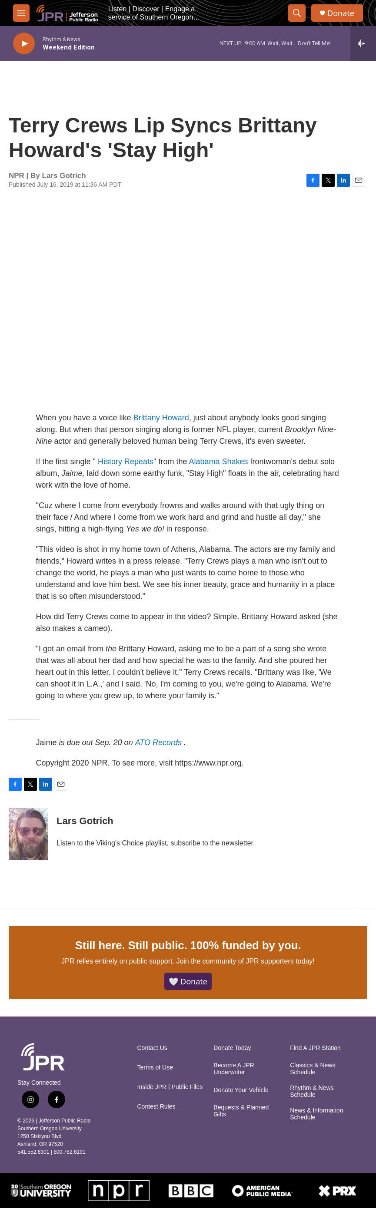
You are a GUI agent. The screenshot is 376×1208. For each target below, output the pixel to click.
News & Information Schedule (316, 1114)
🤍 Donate (188, 981)
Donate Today (232, 1048)
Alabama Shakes (218, 461)
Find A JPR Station (315, 1048)
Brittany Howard (161, 417)
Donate (340, 13)
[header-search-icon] (297, 13)
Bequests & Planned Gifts (241, 1111)
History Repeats (125, 461)
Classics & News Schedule (312, 1069)
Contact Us (152, 1048)
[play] (24, 44)
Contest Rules (156, 1106)
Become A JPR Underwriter (233, 1069)
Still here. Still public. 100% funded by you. (188, 945)
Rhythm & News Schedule (311, 1091)
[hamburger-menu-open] (21, 13)
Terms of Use (155, 1067)
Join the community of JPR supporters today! (245, 961)
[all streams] (363, 43)
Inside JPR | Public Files (170, 1087)
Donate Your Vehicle (240, 1090)
